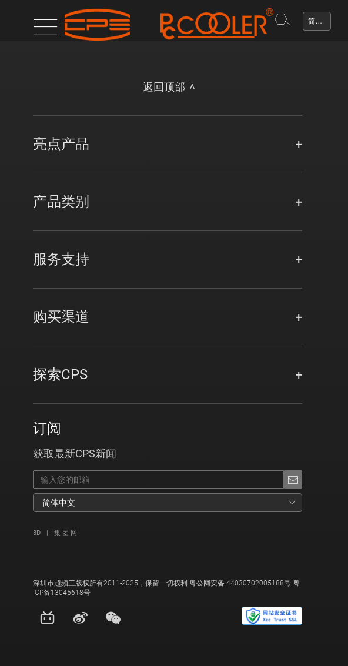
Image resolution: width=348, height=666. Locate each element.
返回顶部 (164, 87)
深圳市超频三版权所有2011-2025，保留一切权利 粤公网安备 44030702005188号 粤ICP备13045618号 (166, 588)
